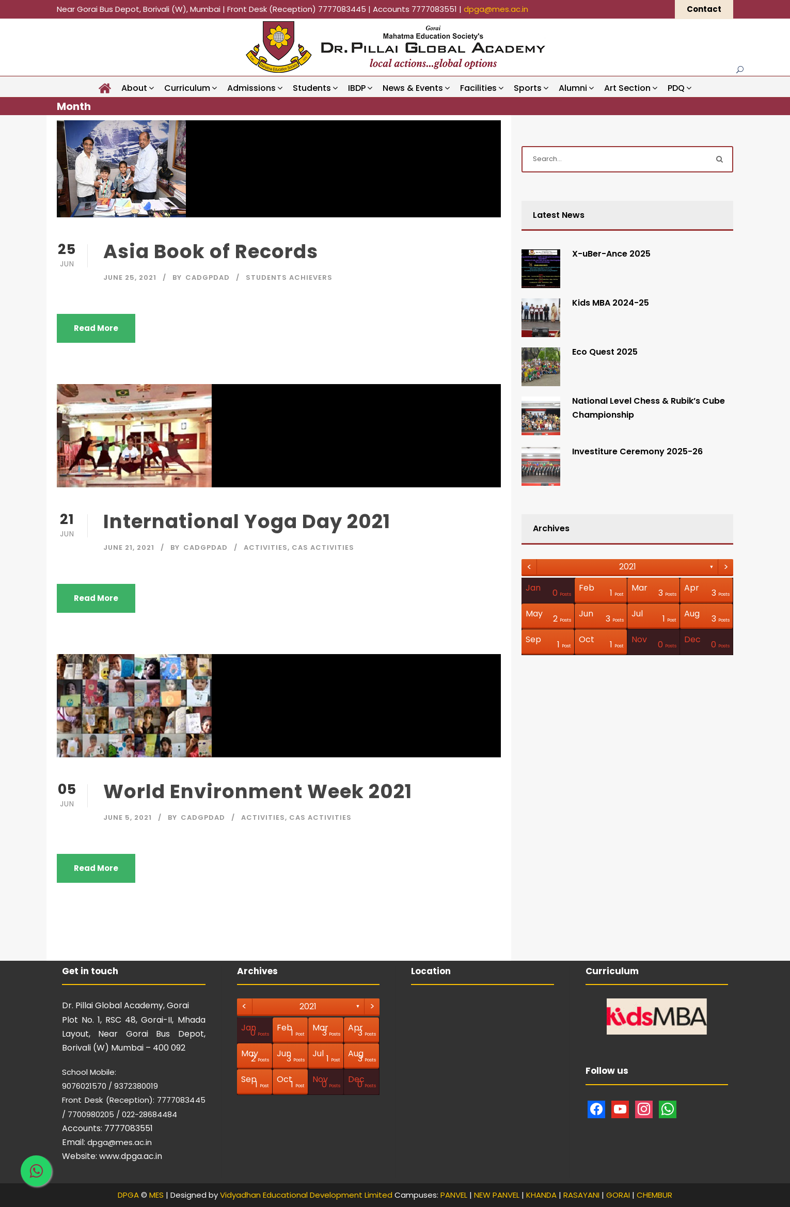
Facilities (478, 88)
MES (156, 1194)
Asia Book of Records (210, 251)
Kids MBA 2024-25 (610, 303)
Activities (266, 547)
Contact (704, 9)
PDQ (676, 88)
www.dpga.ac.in (130, 1156)
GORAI (618, 1194)
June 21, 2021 (128, 547)
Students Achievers (289, 277)
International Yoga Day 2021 (246, 521)
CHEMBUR (654, 1194)
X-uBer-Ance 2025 (611, 254)
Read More (96, 328)
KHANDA (541, 1194)
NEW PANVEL (496, 1194)
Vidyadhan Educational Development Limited (306, 1194)
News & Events (413, 88)
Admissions (251, 88)
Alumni (573, 88)
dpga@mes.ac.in (496, 9)
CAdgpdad (207, 277)
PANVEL (453, 1194)
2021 (627, 567)
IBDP (357, 88)
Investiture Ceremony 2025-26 (637, 451)
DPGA (128, 1194)
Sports (528, 88)
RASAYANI (581, 1194)
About (134, 88)
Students (312, 88)
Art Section (627, 88)
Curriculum (187, 88)
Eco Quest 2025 (605, 352)
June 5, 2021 (127, 817)
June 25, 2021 (129, 277)
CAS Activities (323, 547)
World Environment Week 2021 (257, 791)
